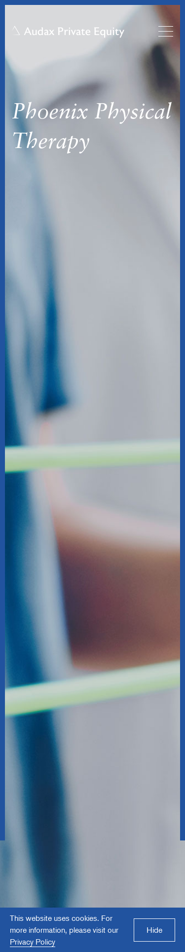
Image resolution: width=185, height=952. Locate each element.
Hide (154, 930)
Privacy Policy (32, 942)
